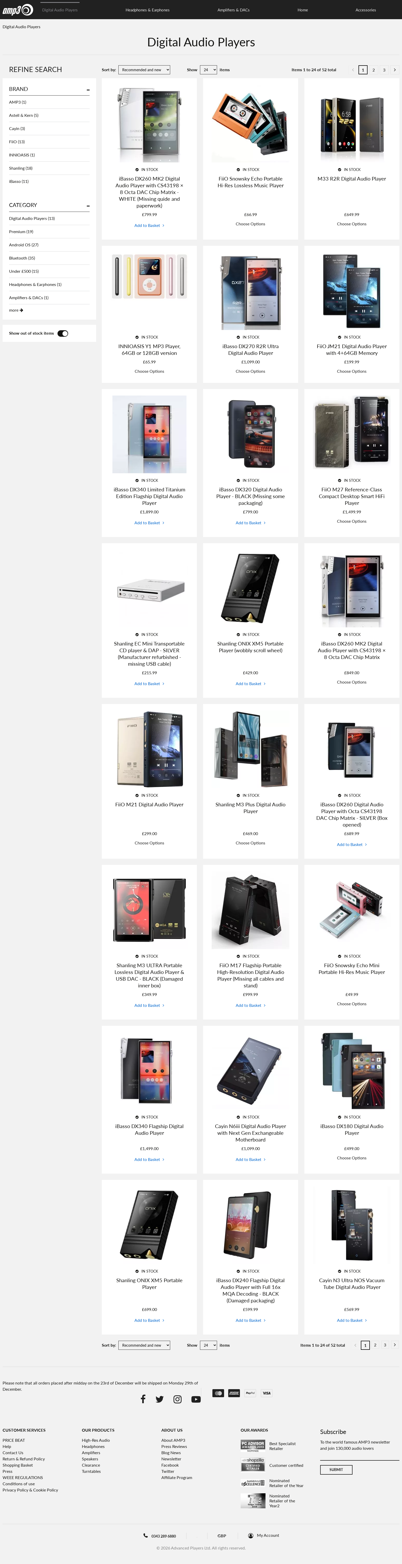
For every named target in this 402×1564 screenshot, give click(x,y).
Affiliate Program (176, 1477)
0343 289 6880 (156, 1535)
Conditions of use (19, 1483)
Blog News (171, 1452)
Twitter (167, 1471)
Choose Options (250, 223)
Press (7, 1471)
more (13, 309)
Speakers (90, 1458)
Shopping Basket (18, 1464)
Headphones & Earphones (114, 10)
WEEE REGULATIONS (23, 1477)
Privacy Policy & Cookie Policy (30, 1489)
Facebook (170, 1464)
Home (203, 10)
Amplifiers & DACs (167, 10)
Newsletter (171, 1458)
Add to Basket (147, 225)
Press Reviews (174, 1446)
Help (7, 1446)
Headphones (93, 1446)
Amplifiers (91, 1452)
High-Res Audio (96, 1440)
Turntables (91, 1471)
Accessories (232, 10)
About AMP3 (173, 1440)
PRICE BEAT (14, 1440)
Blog (202, 1535)
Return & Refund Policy (24, 1458)
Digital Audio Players (60, 10)
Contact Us (13, 1452)
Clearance (265, 10)
